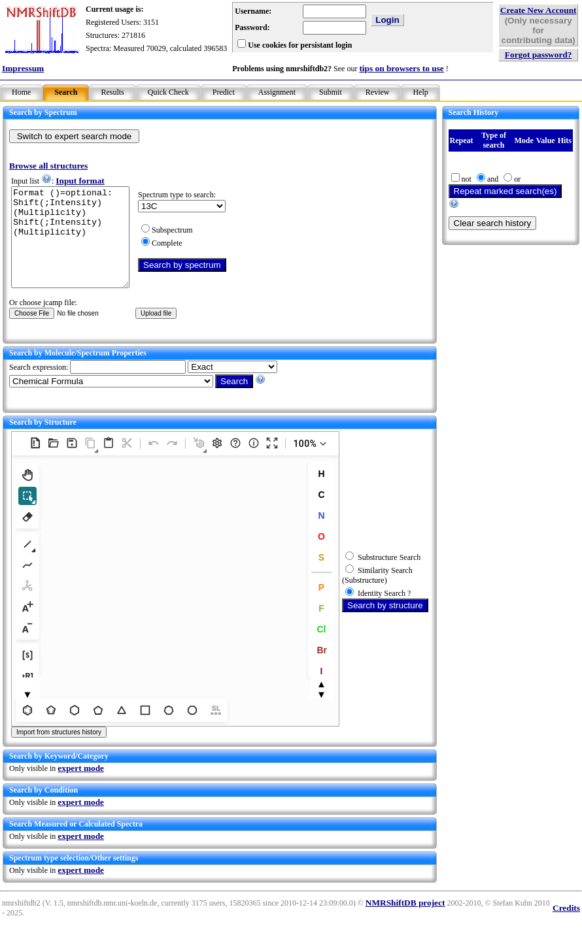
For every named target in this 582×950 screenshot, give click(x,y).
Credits (566, 927)
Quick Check (168, 92)
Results (112, 92)
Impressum (23, 68)
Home (21, 92)
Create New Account (538, 10)
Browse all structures (48, 166)
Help (420, 92)
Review (378, 92)
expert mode (81, 788)
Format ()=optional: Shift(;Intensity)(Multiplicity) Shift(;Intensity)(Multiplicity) (77, 247)
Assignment (277, 92)
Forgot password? (538, 54)
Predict (224, 92)
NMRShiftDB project (405, 922)
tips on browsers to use (401, 68)
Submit (330, 92)
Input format (80, 181)
